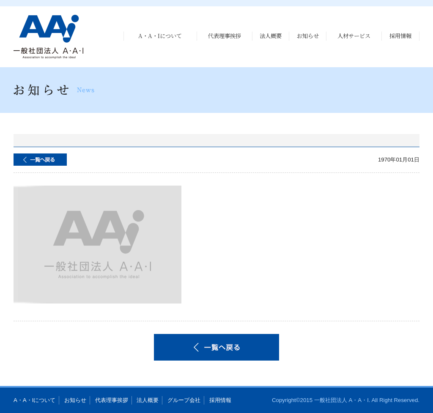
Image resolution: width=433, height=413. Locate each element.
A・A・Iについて (160, 36)
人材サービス (353, 36)
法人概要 (271, 36)
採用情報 (400, 36)
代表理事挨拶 (224, 36)
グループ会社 (183, 400)
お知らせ (308, 36)
